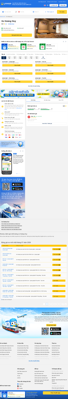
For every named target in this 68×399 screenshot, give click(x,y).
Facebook (21, 363)
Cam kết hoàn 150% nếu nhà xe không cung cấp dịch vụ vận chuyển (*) (21, 4)
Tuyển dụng (19, 353)
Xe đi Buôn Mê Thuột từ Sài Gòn (7, 325)
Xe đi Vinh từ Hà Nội (4, 338)
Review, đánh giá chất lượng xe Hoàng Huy (10, 207)
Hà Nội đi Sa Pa (55, 330)
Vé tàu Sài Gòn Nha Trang (22, 325)
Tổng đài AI (54, 363)
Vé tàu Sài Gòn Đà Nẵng (22, 330)
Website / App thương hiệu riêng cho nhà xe (59, 360)
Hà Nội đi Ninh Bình (56, 325)
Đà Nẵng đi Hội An (56, 334)
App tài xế (54, 357)
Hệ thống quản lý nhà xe (57, 351)
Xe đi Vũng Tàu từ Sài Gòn (5, 327)
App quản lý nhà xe (56, 355)
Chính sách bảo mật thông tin (41, 355)
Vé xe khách (3, 323)
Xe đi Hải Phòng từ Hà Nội (5, 336)
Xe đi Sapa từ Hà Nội (4, 334)
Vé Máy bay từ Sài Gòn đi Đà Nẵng (42, 332)
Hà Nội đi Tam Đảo (56, 332)
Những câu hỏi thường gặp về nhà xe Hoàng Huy (11, 205)
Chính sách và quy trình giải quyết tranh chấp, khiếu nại (42, 360)
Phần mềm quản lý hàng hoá (58, 367)
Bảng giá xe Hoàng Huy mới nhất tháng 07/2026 (11, 209)
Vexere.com (2, 16)
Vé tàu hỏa (20, 323)
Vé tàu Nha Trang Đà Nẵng (23, 334)
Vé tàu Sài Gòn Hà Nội (22, 332)
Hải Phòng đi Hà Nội (56, 338)
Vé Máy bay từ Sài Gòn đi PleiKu (41, 336)
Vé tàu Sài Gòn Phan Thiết (22, 327)
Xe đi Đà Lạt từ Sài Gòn (5, 332)
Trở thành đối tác (62, 1)
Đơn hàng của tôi (42, 1)
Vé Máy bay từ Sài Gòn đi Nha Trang (42, 327)
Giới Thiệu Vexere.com (22, 351)
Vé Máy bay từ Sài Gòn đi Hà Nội (41, 330)
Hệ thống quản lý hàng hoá (58, 365)
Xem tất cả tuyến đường (34, 340)
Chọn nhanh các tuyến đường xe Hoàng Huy (10, 203)
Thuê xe (54, 323)
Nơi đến (22, 11)
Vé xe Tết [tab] (61, 100)
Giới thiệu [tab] (33, 100)
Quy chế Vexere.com (39, 353)
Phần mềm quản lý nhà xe (57, 353)
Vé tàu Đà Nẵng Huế (21, 336)
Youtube (21, 368)
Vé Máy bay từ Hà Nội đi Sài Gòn (41, 325)
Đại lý (53, 375)
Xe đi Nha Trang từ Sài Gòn (6, 330)
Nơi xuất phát (7, 11)
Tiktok (20, 366)
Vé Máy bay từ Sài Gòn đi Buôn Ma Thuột (42, 339)
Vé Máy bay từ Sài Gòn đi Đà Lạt (41, 334)
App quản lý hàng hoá (56, 370)
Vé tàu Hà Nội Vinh (21, 338)
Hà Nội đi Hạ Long (56, 327)
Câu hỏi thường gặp (39, 363)
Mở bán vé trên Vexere (52, 1)
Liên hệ (18, 357)
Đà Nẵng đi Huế (55, 336)
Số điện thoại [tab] (47, 100)
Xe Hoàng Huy (5, 201)
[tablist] (47, 100)
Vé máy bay (38, 323)
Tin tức (18, 355)
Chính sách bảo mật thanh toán (41, 357)
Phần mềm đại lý (55, 372)
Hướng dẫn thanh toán (39, 351)
